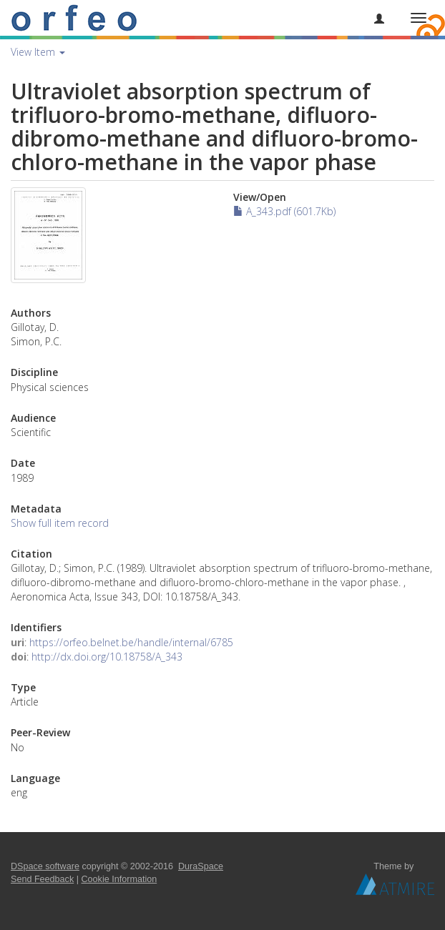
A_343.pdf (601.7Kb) (284, 211)
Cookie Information (119, 879)
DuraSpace (200, 866)
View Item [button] (38, 52)
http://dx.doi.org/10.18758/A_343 (106, 656)
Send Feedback (42, 879)
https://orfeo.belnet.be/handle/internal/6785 (131, 642)
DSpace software (45, 866)
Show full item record (60, 523)
